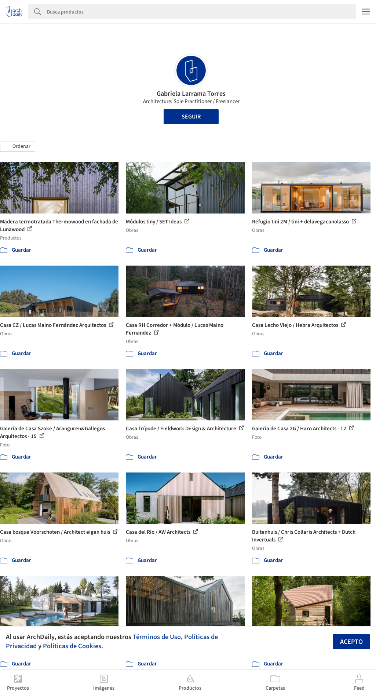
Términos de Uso (157, 637)
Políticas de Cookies (72, 646)
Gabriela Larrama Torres (191, 93)
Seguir (191, 117)
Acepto (351, 641)
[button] (17, 147)
